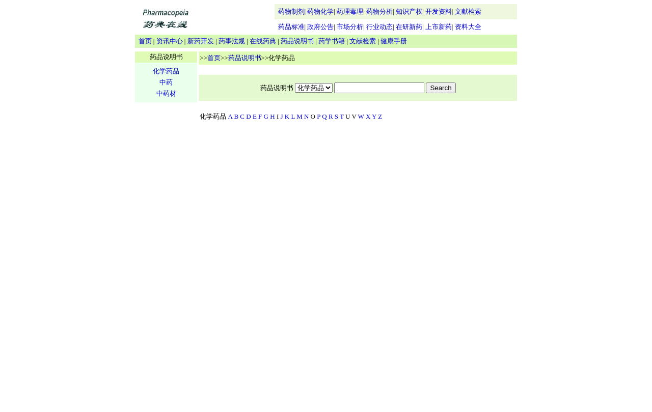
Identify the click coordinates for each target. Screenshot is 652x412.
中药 (166, 82)
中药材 (166, 93)
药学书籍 (331, 41)
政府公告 (320, 27)
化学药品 (166, 71)
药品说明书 (297, 41)
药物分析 (379, 11)
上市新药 (438, 27)
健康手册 (394, 41)
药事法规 (232, 41)
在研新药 (409, 27)
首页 (145, 41)
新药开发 (200, 41)
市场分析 (350, 27)
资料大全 (468, 27)
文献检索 (468, 11)
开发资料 (438, 11)
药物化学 (320, 11)
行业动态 (379, 27)
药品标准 (291, 27)
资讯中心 (169, 41)
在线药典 (263, 41)
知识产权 (409, 11)
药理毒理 (350, 11)
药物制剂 (291, 11)
